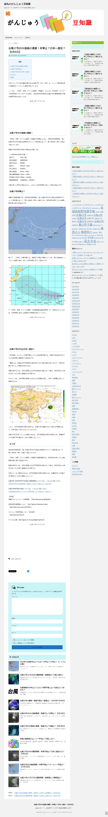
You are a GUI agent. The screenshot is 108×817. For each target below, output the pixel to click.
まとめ (12, 75)
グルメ (74, 352)
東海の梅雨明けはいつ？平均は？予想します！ (37, 739)
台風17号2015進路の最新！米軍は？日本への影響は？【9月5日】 (37, 793)
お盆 (73, 338)
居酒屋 (74, 394)
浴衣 (73, 420)
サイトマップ (18, 37)
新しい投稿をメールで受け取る (24, 643)
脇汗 (73, 440)
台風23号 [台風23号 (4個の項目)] (90, 221)
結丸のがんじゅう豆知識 (17, 4)
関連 (12, 77)
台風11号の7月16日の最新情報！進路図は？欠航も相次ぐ (42, 675)
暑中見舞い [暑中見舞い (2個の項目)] (90, 228)
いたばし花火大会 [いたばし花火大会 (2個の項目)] (76, 204)
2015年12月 (76, 301)
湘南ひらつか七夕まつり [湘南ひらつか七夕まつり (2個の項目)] (90, 235)
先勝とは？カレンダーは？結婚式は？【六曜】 (87, 258)
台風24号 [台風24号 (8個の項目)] (99, 221)
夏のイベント (76, 389)
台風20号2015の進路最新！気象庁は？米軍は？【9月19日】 (43, 713)
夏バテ (74, 392)
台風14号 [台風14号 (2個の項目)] (74, 218)
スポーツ (75, 360)
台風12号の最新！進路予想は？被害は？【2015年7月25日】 (43, 701)
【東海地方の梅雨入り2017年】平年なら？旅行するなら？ (93, 91)
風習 (73, 454)
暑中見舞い (76, 403)
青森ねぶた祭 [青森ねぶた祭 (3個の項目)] (91, 244)
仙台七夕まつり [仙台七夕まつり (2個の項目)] (96, 208)
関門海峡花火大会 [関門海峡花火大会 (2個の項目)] (81, 244)
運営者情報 (8, 37)
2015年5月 (75, 320)
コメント (15, 597)
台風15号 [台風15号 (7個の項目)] (81, 218)
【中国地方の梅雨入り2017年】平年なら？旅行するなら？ (93, 125)
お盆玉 (74, 340)
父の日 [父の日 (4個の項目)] (84, 238)
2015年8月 (75, 312)
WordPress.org (77, 474)
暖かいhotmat (78, 261)
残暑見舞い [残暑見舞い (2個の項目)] (95, 232)
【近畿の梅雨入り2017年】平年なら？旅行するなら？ (93, 108)
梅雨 (73, 406)
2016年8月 (75, 298)
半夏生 (74, 383)
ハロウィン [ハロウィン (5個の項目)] (77, 208)
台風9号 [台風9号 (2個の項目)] (97, 212)
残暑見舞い (76, 409)
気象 (12, 559)
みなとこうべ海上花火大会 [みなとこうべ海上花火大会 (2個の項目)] (97, 204)
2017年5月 (75, 289)
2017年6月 (75, 286)
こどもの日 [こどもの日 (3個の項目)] (85, 204)
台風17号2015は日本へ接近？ (20, 72)
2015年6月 (75, 318)
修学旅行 (75, 377)
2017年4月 (75, 292)
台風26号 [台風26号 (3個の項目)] (75, 225)
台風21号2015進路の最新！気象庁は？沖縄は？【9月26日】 (43, 726)
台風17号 (18, 559)
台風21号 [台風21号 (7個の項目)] (81, 221)
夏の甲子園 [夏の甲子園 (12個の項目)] (85, 224)
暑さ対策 (75, 400)
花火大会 (75, 443)
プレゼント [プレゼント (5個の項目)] (87, 208)
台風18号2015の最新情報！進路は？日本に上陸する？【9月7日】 (30, 484)
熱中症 (74, 423)
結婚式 (74, 437)
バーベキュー (76, 363)
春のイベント (76, 397)
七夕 (73, 375)
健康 (73, 380)
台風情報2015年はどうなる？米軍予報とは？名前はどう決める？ (30, 491)
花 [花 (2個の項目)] (83, 241)
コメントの (77, 471)
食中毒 (74, 457)
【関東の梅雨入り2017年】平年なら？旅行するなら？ (93, 74)
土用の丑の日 (76, 386)
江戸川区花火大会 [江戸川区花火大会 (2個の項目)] (79, 235)
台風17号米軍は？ (16, 69)
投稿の (76, 468)
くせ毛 (74, 343)
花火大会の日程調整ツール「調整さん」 (85, 157)
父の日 (74, 426)
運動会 (74, 451)
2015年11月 (76, 303)
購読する (77, 42)
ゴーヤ (74, 355)
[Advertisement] (37, 115)
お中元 (74, 335)
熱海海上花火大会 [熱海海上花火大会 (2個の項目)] (76, 238)
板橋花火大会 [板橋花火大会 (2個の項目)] (96, 228)
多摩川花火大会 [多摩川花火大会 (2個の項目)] (97, 225)
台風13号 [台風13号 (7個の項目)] (98, 215)
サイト (14, 633)
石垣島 (74, 428)
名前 (14, 618)
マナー (74, 369)
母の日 (74, 411)
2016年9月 (75, 295)
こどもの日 (76, 346)
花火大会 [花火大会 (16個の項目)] (90, 241)
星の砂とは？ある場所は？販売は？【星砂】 (87, 264)
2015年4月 (75, 323)
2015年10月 (76, 306)
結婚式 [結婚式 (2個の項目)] (80, 241)
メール (14, 625)
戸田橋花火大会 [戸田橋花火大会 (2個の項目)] (82, 228)
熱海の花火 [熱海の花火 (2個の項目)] (100, 235)
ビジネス (75, 366)
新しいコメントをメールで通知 (24, 640)
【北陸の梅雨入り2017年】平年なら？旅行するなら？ (93, 57)
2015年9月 (75, 309)
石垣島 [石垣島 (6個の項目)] (90, 237)
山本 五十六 (76, 266)
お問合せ (27, 37)
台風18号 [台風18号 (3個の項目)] (97, 218)
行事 (73, 446)
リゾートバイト (77, 372)
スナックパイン (77, 357)
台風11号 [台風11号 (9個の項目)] (81, 215)
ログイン (75, 465)
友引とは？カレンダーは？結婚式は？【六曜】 (87, 269)
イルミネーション (78, 349)
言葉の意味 (76, 448)
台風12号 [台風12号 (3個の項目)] (90, 215)
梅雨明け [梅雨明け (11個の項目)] (86, 232)
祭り (73, 431)
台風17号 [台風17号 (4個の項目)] (90, 218)
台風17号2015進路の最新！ (19, 66)
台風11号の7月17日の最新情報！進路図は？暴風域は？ (41, 778)
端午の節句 (76, 434)
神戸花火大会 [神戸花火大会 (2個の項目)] (97, 238)
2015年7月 (75, 315)
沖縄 (73, 417)
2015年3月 (75, 326)
